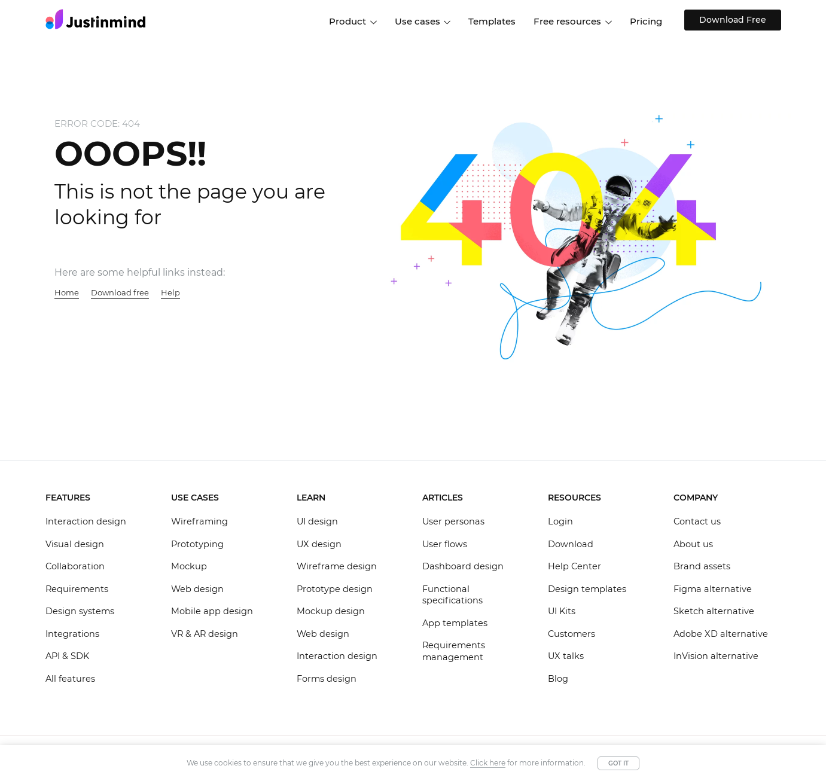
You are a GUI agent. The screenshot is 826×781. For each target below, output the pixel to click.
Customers (571, 634)
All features (70, 678)
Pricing (646, 21)
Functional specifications (452, 595)
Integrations (72, 634)
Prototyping (197, 544)
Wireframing (199, 521)
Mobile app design (212, 611)
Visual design (74, 544)
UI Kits (561, 611)
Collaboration (75, 566)
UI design (317, 521)
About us (693, 544)
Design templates (587, 589)
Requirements (76, 589)
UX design (319, 544)
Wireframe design (337, 566)
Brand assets (701, 566)
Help (170, 292)
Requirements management (453, 651)
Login (560, 521)
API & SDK (67, 656)
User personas (453, 521)
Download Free (730, 19)
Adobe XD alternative (720, 634)
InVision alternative (715, 656)
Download (570, 544)
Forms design (326, 678)
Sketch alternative (713, 611)
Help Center (574, 566)
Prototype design (335, 589)
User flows (444, 544)
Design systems (79, 611)
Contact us (697, 521)
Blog (558, 678)
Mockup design (331, 611)
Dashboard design (463, 566)
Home (66, 292)
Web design (197, 589)
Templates (492, 21)
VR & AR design (204, 634)
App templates (454, 623)
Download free (120, 292)
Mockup (189, 566)
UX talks (566, 656)
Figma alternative (712, 589)
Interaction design (85, 521)
